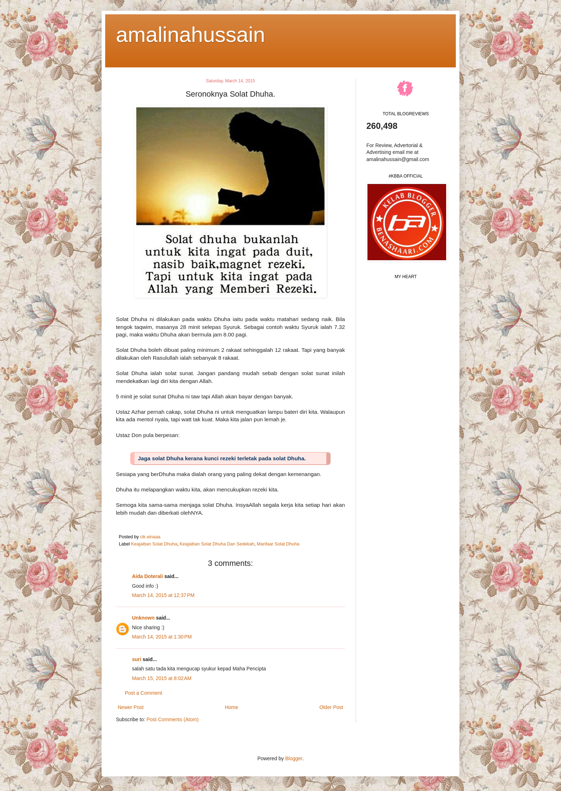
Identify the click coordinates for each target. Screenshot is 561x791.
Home (231, 707)
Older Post (331, 707)
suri (136, 659)
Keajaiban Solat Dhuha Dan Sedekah (217, 544)
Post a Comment (143, 693)
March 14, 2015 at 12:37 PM (163, 595)
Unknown (143, 618)
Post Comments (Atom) (173, 719)
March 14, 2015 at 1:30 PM (162, 637)
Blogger (293, 758)
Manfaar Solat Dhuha (278, 544)
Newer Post (130, 707)
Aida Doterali (147, 576)
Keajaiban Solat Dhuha (154, 544)
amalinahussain (190, 35)
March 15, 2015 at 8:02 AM (161, 678)
